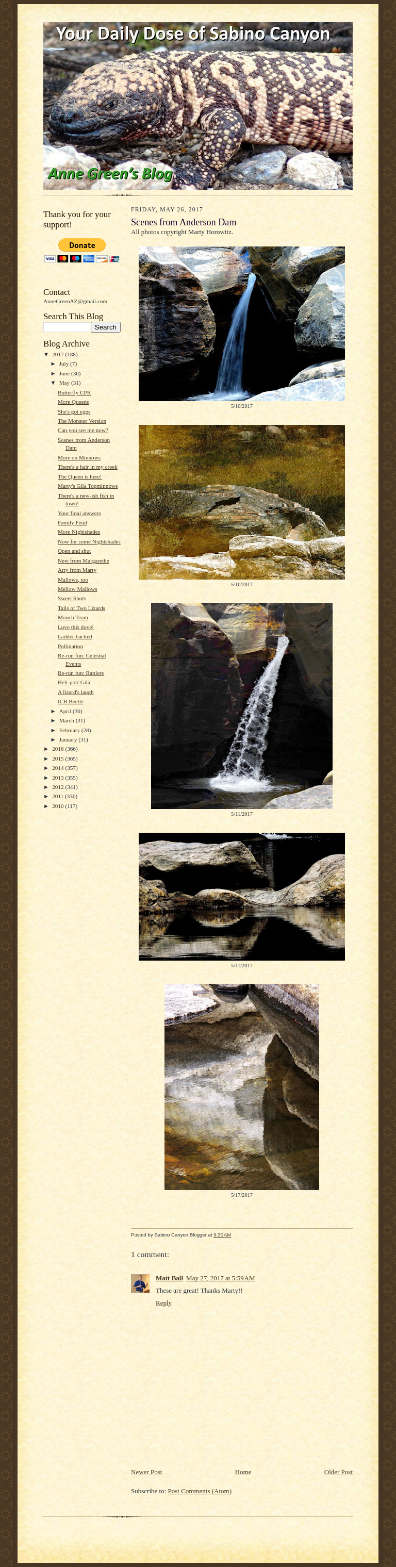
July (64, 363)
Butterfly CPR (74, 392)
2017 (58, 354)
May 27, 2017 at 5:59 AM (220, 1278)
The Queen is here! (80, 476)
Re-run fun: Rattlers (81, 673)
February (70, 730)
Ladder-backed (75, 636)
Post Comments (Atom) (200, 1491)
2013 (58, 777)
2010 (58, 806)
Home (243, 1472)
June (65, 373)
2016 (58, 749)
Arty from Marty (77, 570)
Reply (164, 1303)
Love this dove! (76, 627)
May (65, 383)
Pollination (70, 646)
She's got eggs (74, 411)
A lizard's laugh (76, 692)
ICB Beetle (71, 701)
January (69, 739)
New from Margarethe (83, 560)
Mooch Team (73, 617)
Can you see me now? (83, 430)
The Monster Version (82, 421)
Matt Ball (169, 1278)
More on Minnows (79, 457)
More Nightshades (79, 532)
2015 (58, 758)
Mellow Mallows (77, 589)
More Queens (73, 402)
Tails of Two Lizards (81, 608)
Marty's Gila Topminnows (88, 486)
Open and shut (74, 551)
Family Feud (72, 522)
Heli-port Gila (74, 682)
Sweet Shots (72, 598)
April (66, 711)
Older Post (338, 1472)
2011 (58, 796)
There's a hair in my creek (88, 467)
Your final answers (79, 513)
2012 (58, 787)
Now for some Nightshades (89, 541)
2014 (58, 768)
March (67, 720)
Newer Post (146, 1472)
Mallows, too (73, 579)
